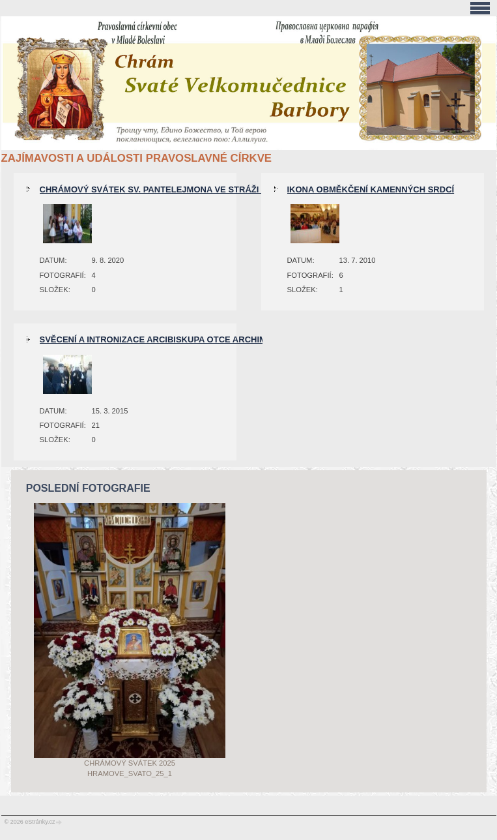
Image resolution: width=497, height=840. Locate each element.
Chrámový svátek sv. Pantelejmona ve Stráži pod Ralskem (182, 189)
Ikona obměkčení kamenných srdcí (371, 189)
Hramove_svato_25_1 (129, 773)
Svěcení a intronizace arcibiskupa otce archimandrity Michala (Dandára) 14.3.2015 (238, 339)
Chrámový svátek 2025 (129, 763)
